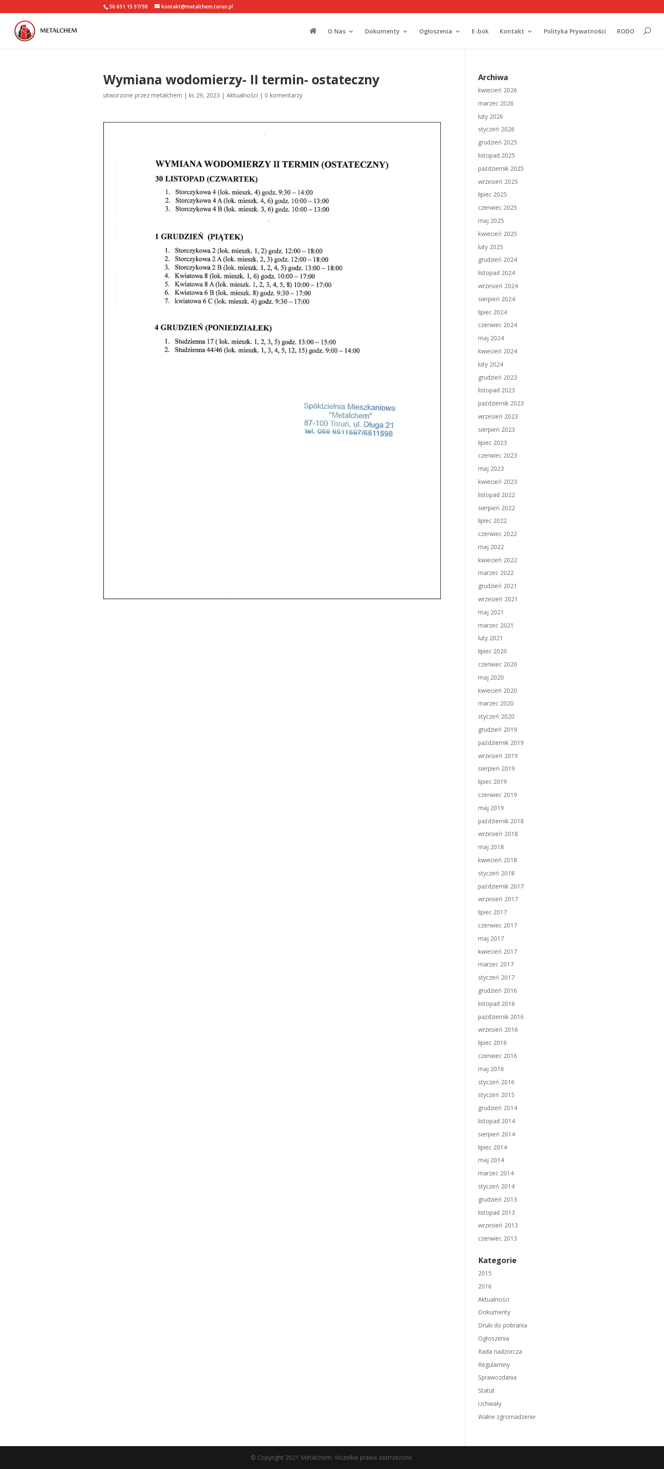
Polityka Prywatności (575, 31)
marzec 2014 (496, 1173)
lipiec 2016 (492, 1043)
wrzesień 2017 (498, 899)
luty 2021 (490, 638)
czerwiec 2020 (497, 664)
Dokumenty (382, 31)
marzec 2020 (496, 703)
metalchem (166, 95)
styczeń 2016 (496, 1082)
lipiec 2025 (492, 194)
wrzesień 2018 (498, 834)
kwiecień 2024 (497, 351)
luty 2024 (490, 364)
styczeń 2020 (496, 716)
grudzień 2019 (497, 729)
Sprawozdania (497, 1377)
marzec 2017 (496, 964)
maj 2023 (491, 468)
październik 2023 (501, 403)
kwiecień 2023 (497, 482)
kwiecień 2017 (497, 951)
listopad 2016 (496, 1004)
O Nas (337, 31)
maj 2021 (491, 612)
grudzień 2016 (497, 990)
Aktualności (242, 95)
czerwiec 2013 (497, 1238)
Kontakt (512, 31)
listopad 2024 (496, 273)
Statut (486, 1390)
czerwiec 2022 (497, 534)
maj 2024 (491, 338)
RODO (625, 31)
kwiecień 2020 (497, 690)
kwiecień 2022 (497, 560)
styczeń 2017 (496, 977)
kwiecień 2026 (497, 90)
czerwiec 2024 (497, 325)
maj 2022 (491, 547)
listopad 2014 (496, 1121)
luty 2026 (490, 116)
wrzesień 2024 (498, 286)
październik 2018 (501, 821)
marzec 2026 (496, 103)
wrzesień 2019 (498, 756)
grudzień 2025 (497, 142)
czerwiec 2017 (497, 925)
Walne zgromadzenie (507, 1417)
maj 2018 (491, 847)
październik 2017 (501, 886)
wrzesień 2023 (498, 416)
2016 (485, 1286)
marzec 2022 (496, 573)
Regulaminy (494, 1365)
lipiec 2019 (492, 782)
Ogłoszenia (435, 31)
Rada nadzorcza (500, 1351)
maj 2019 (491, 808)
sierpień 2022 (496, 508)
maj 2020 (491, 677)
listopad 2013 (496, 1212)
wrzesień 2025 (498, 182)
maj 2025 (491, 221)
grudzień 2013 (497, 1199)
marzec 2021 (496, 625)
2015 (485, 1273)
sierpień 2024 (496, 299)
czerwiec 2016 (497, 1056)
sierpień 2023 (496, 429)
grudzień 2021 (497, 586)
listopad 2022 (496, 495)
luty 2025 (490, 247)
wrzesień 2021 (498, 599)
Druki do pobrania (502, 1325)
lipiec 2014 (492, 1147)
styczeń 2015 (496, 1095)
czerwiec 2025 (497, 207)
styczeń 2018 (496, 873)
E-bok (480, 31)
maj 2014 (491, 1160)
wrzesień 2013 (498, 1225)
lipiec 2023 (492, 443)
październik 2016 (501, 1017)
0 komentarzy (283, 95)
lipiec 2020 (492, 651)
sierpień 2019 (496, 768)
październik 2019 (501, 743)
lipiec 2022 (492, 521)
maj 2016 (491, 1069)
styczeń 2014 (496, 1186)
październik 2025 (501, 168)
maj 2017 (491, 938)
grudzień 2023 (497, 377)
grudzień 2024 (497, 259)
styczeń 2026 (496, 129)
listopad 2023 (496, 390)
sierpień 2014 (496, 1134)
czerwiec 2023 (497, 455)
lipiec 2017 (492, 912)
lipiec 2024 (492, 312)
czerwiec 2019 (497, 795)
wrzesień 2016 (498, 1029)
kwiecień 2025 (497, 234)
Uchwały (489, 1404)
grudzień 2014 (497, 1108)
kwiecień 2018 (497, 860)
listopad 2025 (496, 155)
